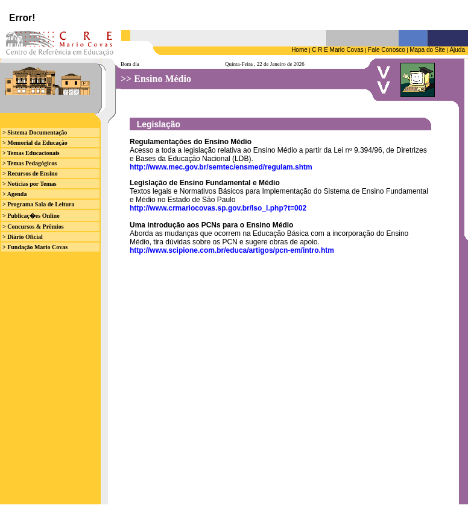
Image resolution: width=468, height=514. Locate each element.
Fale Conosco (386, 49)
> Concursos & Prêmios (33, 226)
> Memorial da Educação (35, 142)
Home (299, 49)
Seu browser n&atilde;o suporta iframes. (234, 15)
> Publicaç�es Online (31, 215)
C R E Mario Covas (338, 49)
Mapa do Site (427, 49)
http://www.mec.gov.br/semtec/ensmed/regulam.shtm (221, 167)
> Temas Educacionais (31, 153)
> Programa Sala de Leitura (38, 204)
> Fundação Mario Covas (35, 247)
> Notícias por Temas (29, 183)
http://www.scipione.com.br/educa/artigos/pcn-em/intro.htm (232, 250)
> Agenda (14, 194)
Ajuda (457, 49)
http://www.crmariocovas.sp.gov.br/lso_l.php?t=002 (218, 208)
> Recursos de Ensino (30, 173)
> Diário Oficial (22, 236)
